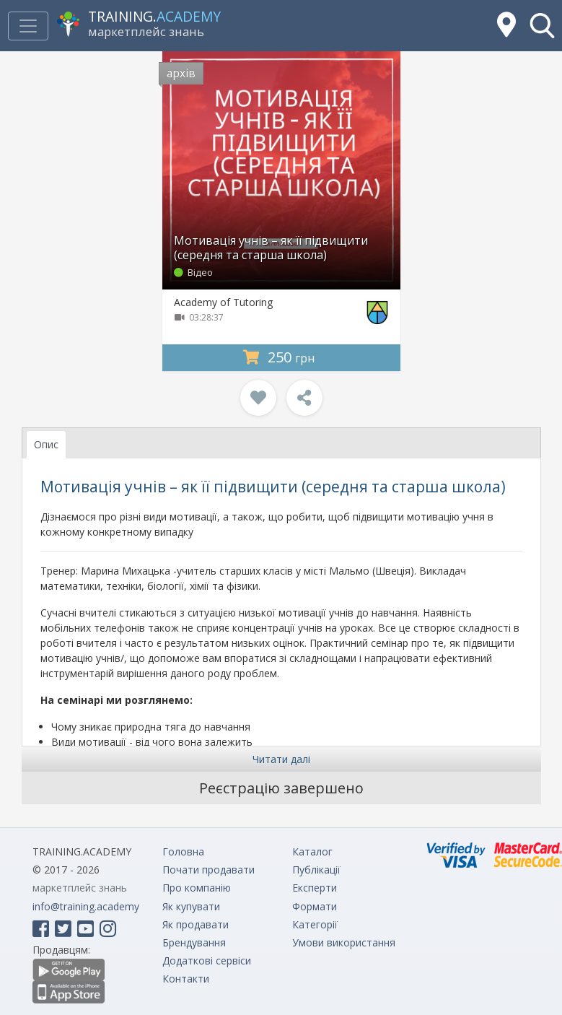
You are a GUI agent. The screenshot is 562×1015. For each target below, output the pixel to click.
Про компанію (196, 887)
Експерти (314, 887)
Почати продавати (208, 869)
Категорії (315, 924)
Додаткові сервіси (206, 960)
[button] (542, 25)
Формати (314, 906)
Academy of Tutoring (223, 302)
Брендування (194, 942)
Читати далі (281, 759)
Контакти (185, 978)
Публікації (316, 869)
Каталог (312, 851)
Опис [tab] (46, 444)
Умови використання (343, 942)
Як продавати (195, 924)
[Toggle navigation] (28, 26)
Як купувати (191, 906)
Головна (183, 851)
